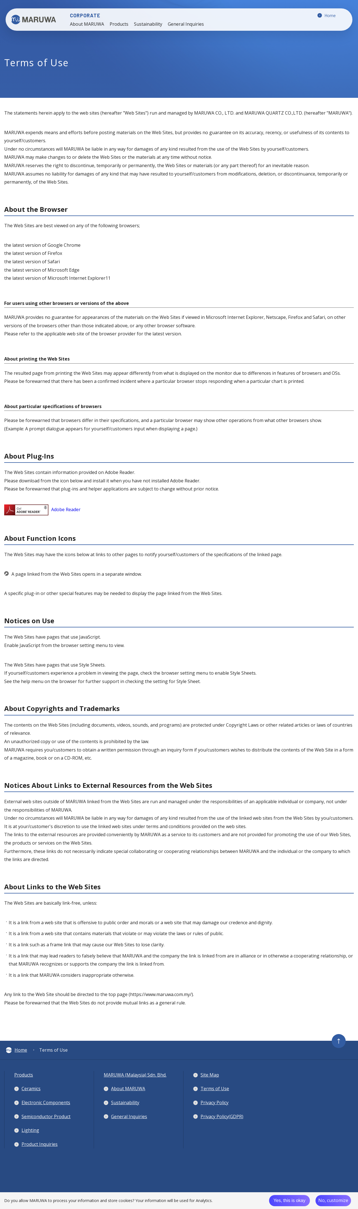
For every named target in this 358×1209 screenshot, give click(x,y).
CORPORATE (96, 15)
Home (16, 1050)
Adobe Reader (42, 509)
